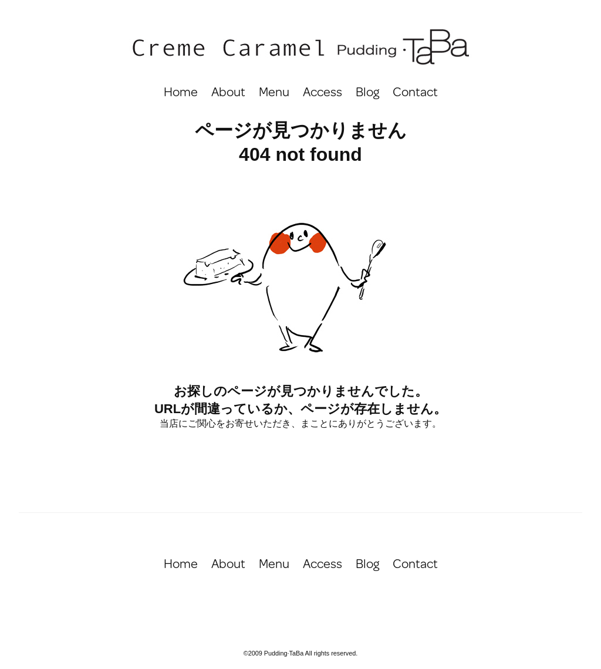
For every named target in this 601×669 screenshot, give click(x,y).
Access (322, 91)
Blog (367, 91)
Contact (415, 91)
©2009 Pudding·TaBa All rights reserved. (301, 653)
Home (181, 91)
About (228, 91)
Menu (274, 91)
